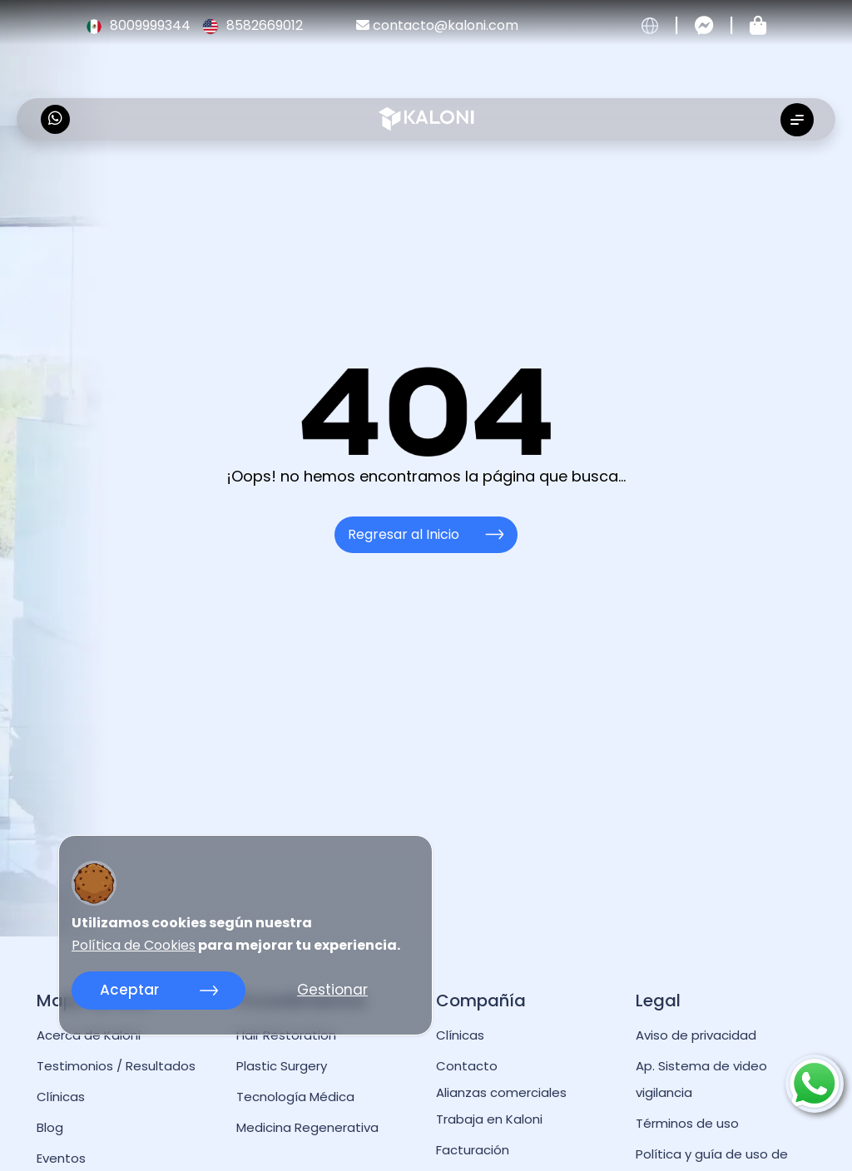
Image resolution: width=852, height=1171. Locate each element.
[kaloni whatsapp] (55, 119)
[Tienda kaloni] (758, 26)
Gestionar (332, 990)
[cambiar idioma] (649, 25)
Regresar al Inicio (426, 534)
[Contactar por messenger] (704, 26)
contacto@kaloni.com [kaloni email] (437, 25)
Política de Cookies (134, 945)
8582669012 (252, 25)
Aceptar (159, 990)
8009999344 (140, 25)
